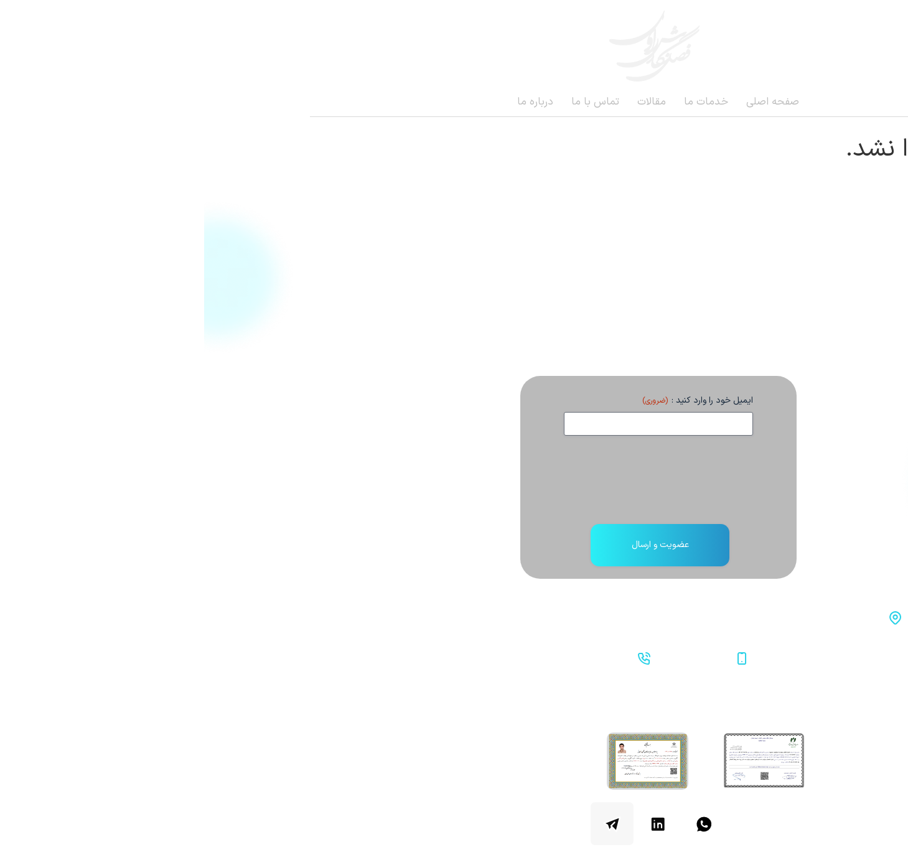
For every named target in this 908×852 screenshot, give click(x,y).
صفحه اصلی (568, 102)
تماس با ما (391, 102)
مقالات (447, 102)
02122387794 (393, 657)
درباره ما (331, 102)
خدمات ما (502, 102)
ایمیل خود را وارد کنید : (493, 401)
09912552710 (491, 657)
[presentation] (454, 485)
